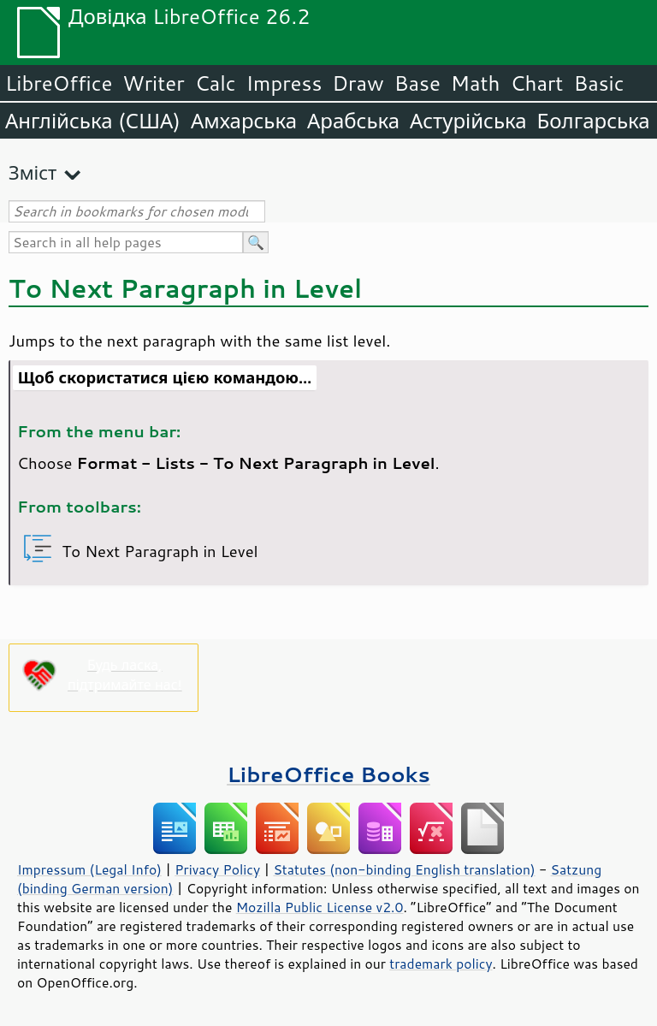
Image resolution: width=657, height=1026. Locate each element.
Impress (284, 83)
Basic (598, 83)
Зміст (32, 172)
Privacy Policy (217, 869)
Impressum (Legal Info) (89, 869)
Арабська (353, 120)
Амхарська (244, 120)
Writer (153, 83)
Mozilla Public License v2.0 (320, 907)
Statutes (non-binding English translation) (404, 869)
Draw (357, 83)
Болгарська (593, 120)
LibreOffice (58, 83)
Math (475, 83)
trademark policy (440, 963)
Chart (536, 83)
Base (417, 83)
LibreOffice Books (328, 774)
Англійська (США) (93, 120)
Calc (215, 83)
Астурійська (468, 120)
